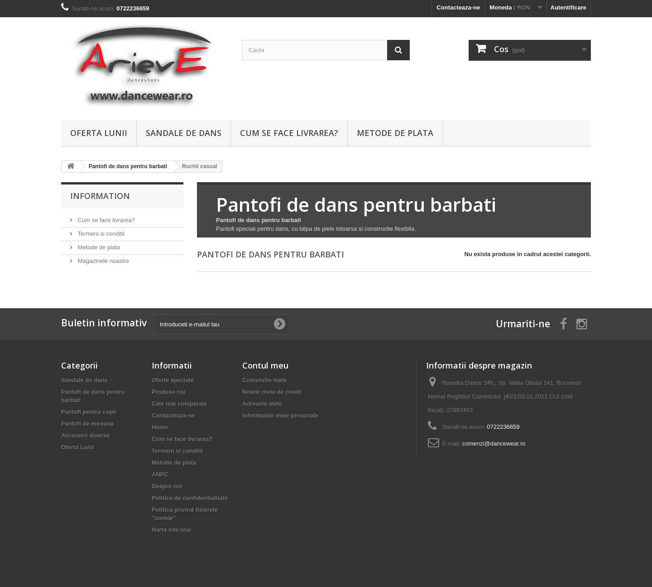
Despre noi (167, 486)
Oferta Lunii (98, 132)
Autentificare (568, 7)
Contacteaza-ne (458, 7)
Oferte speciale (173, 380)
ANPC (160, 474)
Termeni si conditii (100, 233)
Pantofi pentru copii (88, 411)
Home (160, 427)
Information (100, 195)
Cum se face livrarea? (289, 132)
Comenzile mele (264, 380)
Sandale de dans (183, 132)
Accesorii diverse (85, 435)
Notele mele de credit (272, 391)
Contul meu (265, 365)
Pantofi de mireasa (87, 423)
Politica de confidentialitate (190, 498)
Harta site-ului (171, 529)
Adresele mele (262, 403)
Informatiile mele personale (280, 415)
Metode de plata (395, 132)
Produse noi (169, 391)
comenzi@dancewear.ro (494, 443)
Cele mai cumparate (179, 403)
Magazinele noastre (102, 260)
